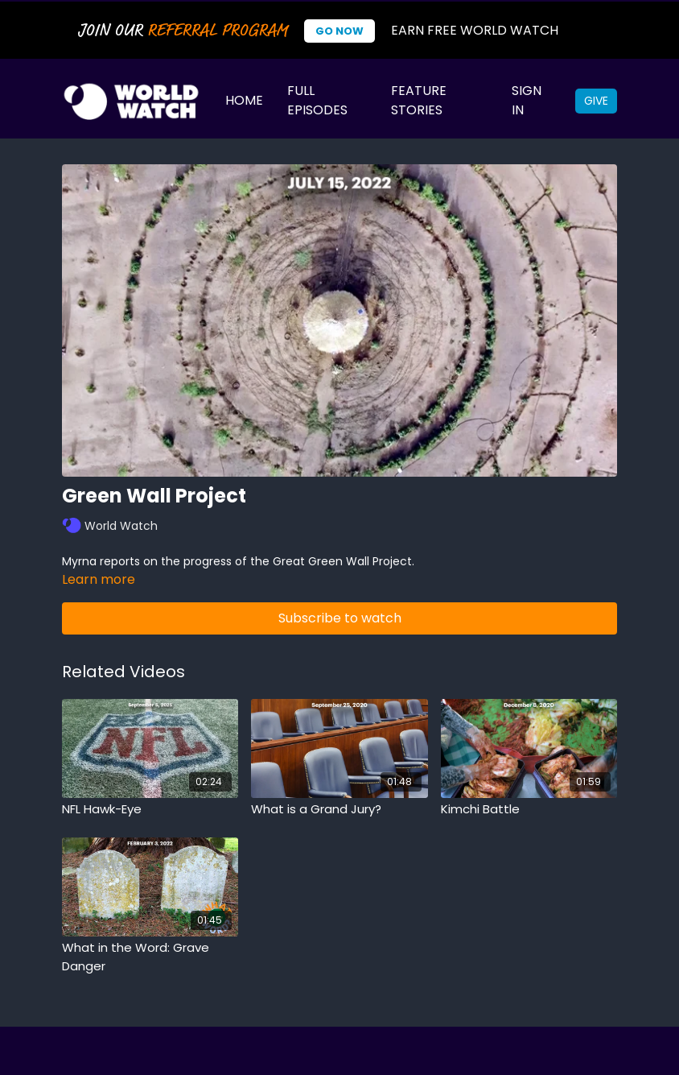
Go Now (339, 31)
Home (244, 100)
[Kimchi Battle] (529, 809)
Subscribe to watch (339, 618)
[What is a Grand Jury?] (339, 809)
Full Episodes (317, 100)
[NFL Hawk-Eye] (150, 809)
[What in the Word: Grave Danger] (150, 957)
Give (596, 101)
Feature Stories (418, 100)
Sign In (526, 100)
